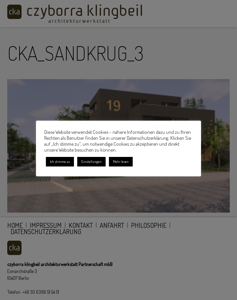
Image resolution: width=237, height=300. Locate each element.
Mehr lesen (121, 161)
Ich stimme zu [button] (60, 161)
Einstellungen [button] (91, 161)
